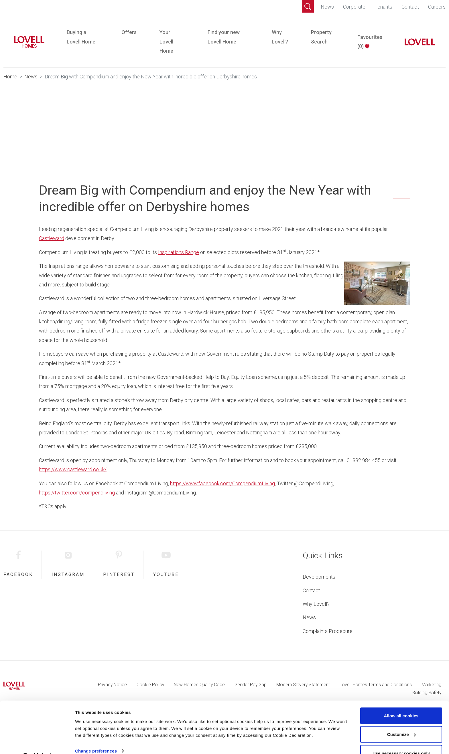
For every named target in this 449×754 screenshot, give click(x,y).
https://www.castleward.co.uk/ (73, 469)
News (327, 7)
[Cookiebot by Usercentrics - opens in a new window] (37, 743)
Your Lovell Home (166, 41)
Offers (129, 32)
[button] (308, 6)
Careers (437, 7)
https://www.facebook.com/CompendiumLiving (222, 483)
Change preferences (96, 736)
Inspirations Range (178, 252)
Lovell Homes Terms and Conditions (376, 684)
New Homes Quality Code (199, 684)
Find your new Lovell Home (224, 36)
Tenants (383, 7)
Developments (319, 577)
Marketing (431, 684)
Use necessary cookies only (401, 738)
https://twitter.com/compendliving (77, 493)
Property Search (321, 36)
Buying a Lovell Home (81, 36)
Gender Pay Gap (251, 684)
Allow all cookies (401, 701)
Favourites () (369, 41)
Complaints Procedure (327, 631)
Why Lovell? (280, 36)
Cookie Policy (150, 684)
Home (10, 77)
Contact (410, 7)
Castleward (51, 238)
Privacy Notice (112, 684)
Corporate (354, 7)
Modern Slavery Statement (303, 684)
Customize (401, 720)
